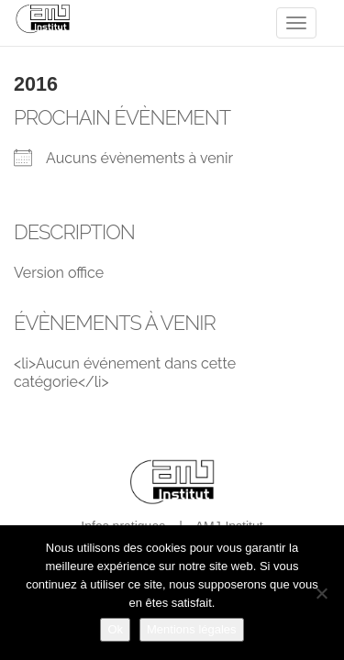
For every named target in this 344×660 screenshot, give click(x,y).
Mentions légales (192, 629)
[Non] (321, 593)
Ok (115, 629)
